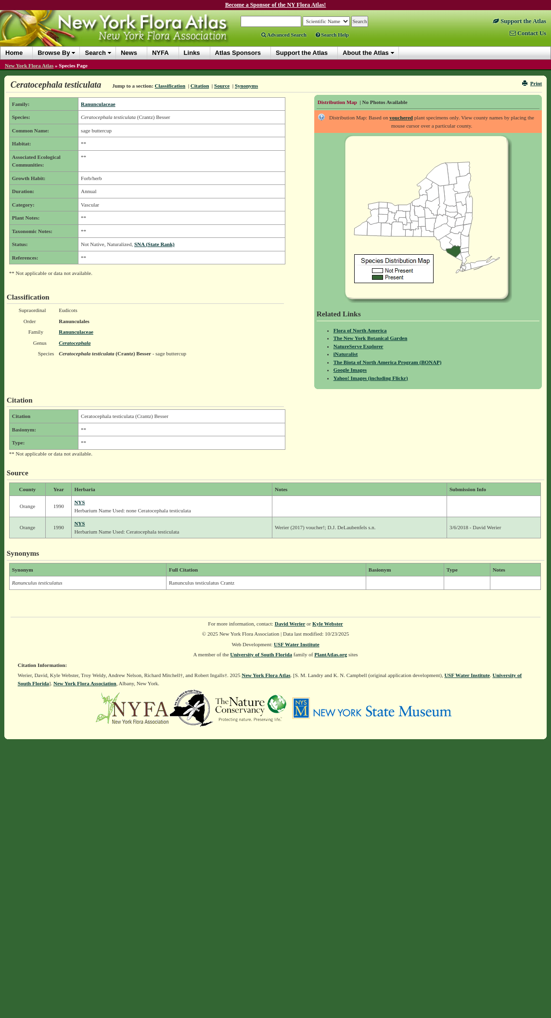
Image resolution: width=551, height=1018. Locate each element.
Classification (170, 86)
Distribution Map (337, 102)
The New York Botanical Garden (370, 338)
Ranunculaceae (98, 104)
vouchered (401, 117)
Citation (200, 86)
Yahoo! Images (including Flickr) (370, 378)
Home (14, 52)
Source (222, 86)
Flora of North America (360, 330)
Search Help (332, 35)
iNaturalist (345, 354)
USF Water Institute (297, 644)
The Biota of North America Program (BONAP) (387, 362)
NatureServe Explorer (358, 346)
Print (532, 83)
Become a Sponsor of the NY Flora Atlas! (275, 4)
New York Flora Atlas (29, 65)
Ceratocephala (74, 343)
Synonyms (246, 86)
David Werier (290, 623)
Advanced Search (284, 35)
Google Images (350, 370)
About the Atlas (366, 52)
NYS (79, 502)
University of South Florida (261, 654)
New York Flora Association (84, 683)
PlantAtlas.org (330, 654)
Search (95, 52)
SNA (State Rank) (154, 244)
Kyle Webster (327, 623)
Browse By (54, 52)
